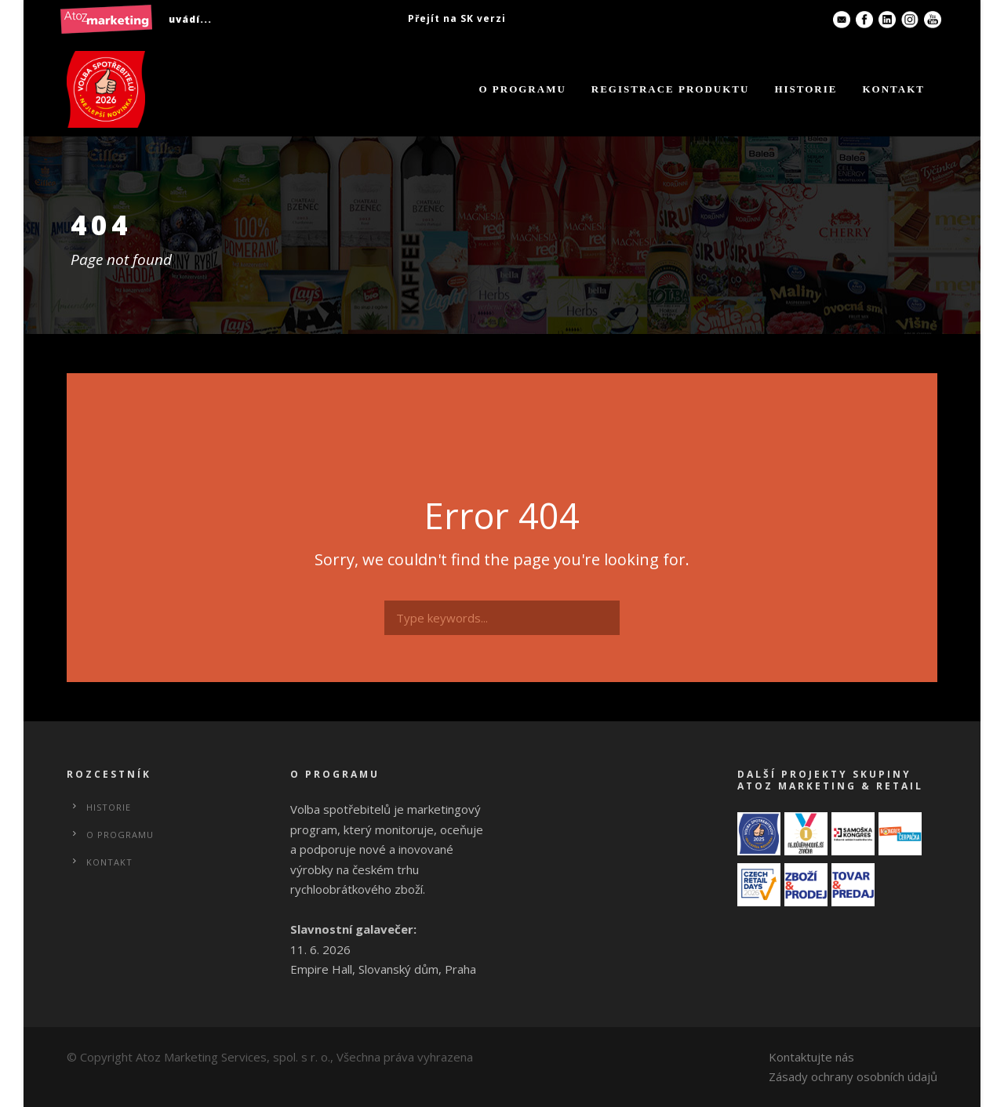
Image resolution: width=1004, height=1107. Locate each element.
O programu (522, 89)
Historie (805, 89)
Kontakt (894, 89)
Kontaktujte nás (811, 1057)
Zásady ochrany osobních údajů (853, 1076)
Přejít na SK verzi (457, 18)
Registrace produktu (670, 89)
